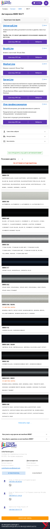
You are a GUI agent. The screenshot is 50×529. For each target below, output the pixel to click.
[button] (25, 132)
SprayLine (8, 79)
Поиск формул (31, 463)
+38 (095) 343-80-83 (15, 481)
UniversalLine (10, 25)
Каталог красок (7, 463)
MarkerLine (9, 64)
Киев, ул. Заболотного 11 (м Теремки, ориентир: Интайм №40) (27, 493)
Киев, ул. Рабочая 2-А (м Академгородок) (22, 480)
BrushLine (8, 48)
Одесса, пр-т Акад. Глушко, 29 (18, 507)
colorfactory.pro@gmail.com (11, 468)
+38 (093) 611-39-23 (15, 495)
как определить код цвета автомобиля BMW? (25, 153)
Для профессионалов (15, 104)
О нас (28, 468)
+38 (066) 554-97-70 (15, 509)
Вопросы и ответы (7, 465)
